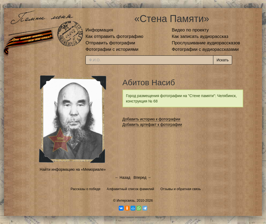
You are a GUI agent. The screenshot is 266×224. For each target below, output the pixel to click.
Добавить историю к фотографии (152, 119)
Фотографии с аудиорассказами (205, 49)
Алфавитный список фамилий (130, 189)
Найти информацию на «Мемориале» (73, 169)
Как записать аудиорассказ (200, 36)
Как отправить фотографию (114, 36)
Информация (99, 30)
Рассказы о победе (85, 189)
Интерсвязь (126, 200)
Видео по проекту (190, 30)
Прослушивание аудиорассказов (206, 42)
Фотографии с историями (111, 49)
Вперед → (142, 177)
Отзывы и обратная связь (180, 189)
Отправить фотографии (110, 42)
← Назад (122, 177)
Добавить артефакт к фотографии (152, 124)
